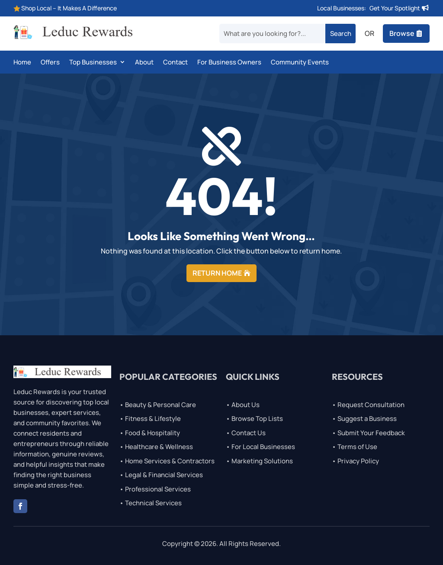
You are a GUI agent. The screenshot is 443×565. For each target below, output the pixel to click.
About (144, 63)
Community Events (300, 63)
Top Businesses (93, 63)
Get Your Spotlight (394, 8)
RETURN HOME (217, 273)
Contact (175, 63)
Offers (50, 63)
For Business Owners (229, 63)
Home (22, 63)
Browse (401, 33)
